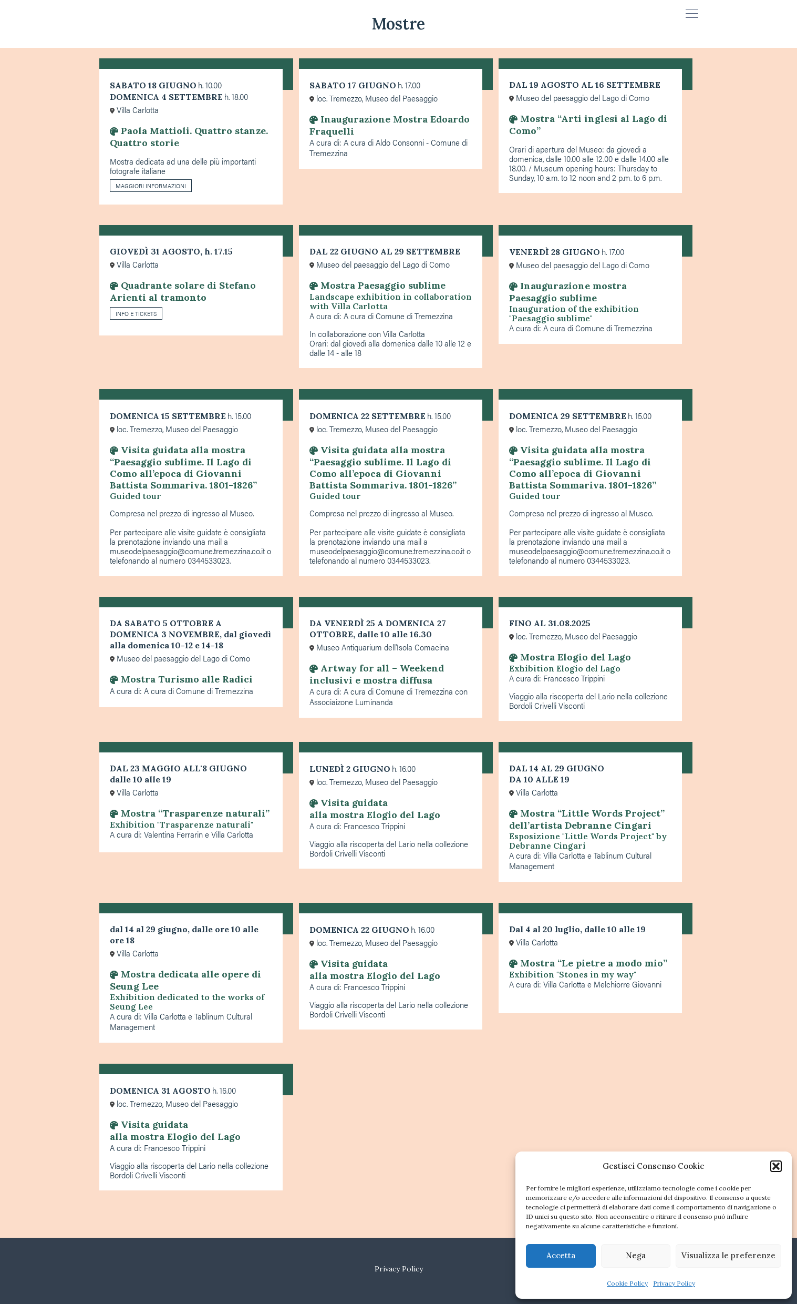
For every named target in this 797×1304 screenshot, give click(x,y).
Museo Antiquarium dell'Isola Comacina (379, 647)
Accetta (560, 1255)
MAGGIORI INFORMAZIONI (151, 185)
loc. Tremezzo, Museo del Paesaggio (373, 98)
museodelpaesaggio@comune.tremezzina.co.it (187, 551)
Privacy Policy (674, 1283)
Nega (636, 1255)
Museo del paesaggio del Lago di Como (579, 97)
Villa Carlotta (134, 110)
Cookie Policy (627, 1283)
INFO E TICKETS (136, 313)
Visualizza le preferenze (728, 1255)
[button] (776, 1166)
